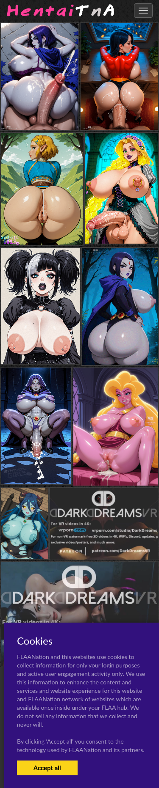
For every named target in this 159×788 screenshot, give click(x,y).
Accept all (47, 768)
